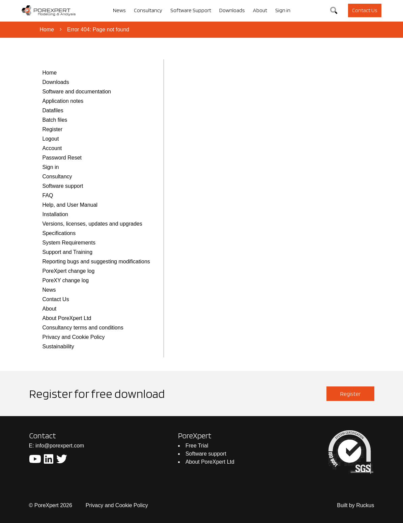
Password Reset (62, 158)
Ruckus (365, 505)
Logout (50, 139)
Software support (62, 186)
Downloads (55, 82)
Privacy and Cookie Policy (73, 337)
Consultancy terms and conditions (82, 327)
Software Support (190, 10)
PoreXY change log (65, 280)
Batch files (54, 120)
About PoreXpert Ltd (66, 318)
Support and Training (67, 252)
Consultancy (57, 176)
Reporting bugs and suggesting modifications (96, 261)
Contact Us (55, 299)
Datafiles (52, 110)
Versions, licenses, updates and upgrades (92, 224)
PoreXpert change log (68, 271)
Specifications (59, 233)
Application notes (63, 101)
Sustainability (58, 346)
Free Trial (196, 445)
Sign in (50, 167)
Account (52, 148)
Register (52, 129)
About (49, 309)
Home (47, 29)
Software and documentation (76, 91)
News (49, 290)
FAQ (47, 195)
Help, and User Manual (70, 205)
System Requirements (68, 242)
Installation (55, 214)
